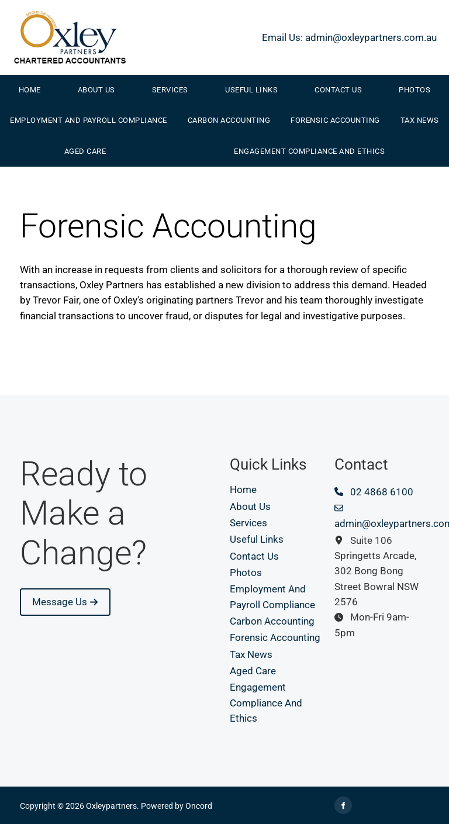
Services (170, 89)
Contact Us (338, 89)
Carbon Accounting (229, 120)
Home (30, 89)
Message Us (47, 596)
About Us (96, 89)
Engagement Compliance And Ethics (309, 151)
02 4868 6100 (373, 492)
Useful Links (251, 89)
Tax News (419, 120)
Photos (246, 572)
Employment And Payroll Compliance (88, 120)
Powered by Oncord (176, 806)
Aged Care (85, 151)
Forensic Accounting (335, 120)
